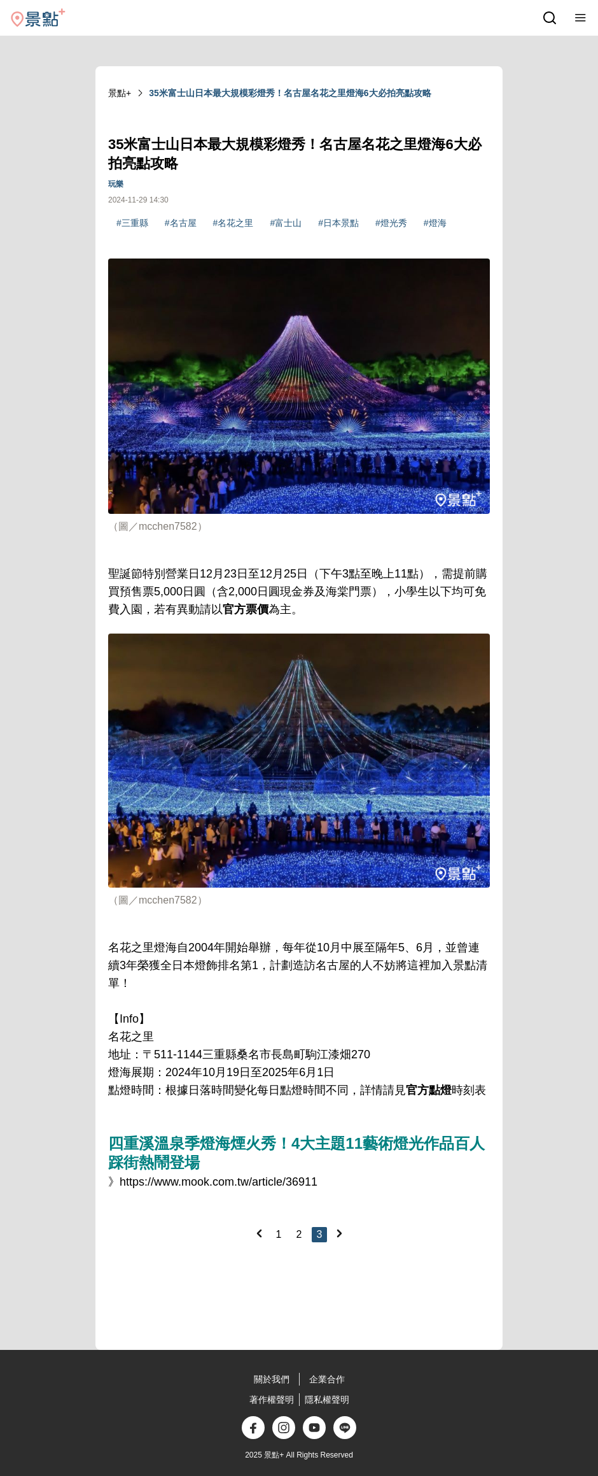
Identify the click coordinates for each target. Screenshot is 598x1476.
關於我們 (271, 1379)
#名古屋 (181, 223)
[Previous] (259, 1233)
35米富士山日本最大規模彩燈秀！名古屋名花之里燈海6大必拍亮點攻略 (290, 93)
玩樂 (115, 184)
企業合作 (327, 1379)
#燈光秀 (391, 223)
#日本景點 (338, 223)
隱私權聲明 (327, 1399)
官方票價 (245, 609)
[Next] (339, 1233)
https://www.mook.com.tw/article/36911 (218, 1181)
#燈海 (435, 223)
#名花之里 (233, 223)
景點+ (119, 93)
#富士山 (286, 223)
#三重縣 (132, 223)
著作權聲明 (271, 1399)
